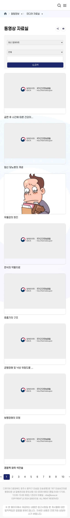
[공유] (57, 28)
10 (62, 477)
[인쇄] (63, 28)
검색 (35, 65)
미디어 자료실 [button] (35, 14)
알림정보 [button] (17, 14)
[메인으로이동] (5, 13)
